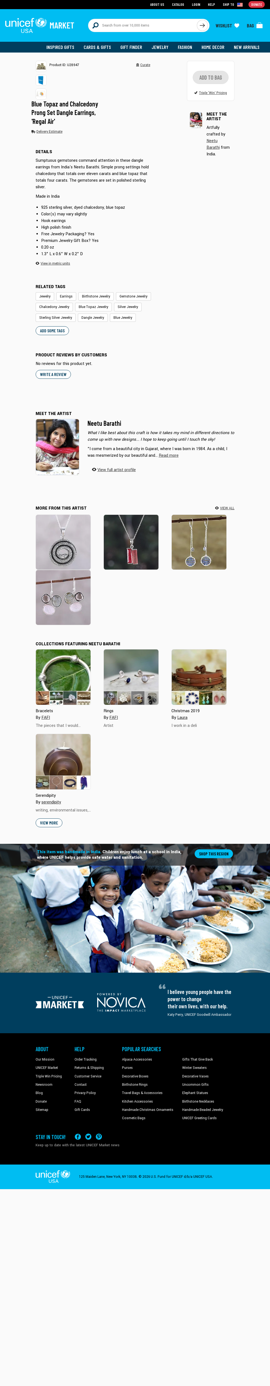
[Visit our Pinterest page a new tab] (99, 1137)
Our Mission (45, 1059)
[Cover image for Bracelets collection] (63, 677)
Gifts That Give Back (197, 1059)
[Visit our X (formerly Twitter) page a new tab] (88, 1137)
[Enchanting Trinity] (63, 597)
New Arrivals (247, 47)
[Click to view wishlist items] (227, 25)
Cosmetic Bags (133, 1118)
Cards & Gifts (97, 47)
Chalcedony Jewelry (54, 306)
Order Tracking (86, 1059)
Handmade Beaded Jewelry (202, 1109)
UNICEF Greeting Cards (199, 1118)
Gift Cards (82, 1109)
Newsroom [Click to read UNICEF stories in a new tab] (44, 1084)
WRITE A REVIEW (53, 374)
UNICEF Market (47, 1067)
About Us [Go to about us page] (157, 4)
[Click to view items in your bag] (255, 25)
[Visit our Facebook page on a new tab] (78, 1137)
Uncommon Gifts (195, 1084)
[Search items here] (142, 25)
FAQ (78, 1101)
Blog (39, 1092)
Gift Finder (131, 47)
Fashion (185, 47)
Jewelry (160, 47)
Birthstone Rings (135, 1084)
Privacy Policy (85, 1092)
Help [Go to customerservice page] (211, 4)
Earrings (66, 296)
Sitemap (42, 1109)
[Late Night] (199, 542)
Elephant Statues (195, 1092)
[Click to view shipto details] (233, 4)
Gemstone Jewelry (133, 296)
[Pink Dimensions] (131, 542)
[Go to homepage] (39, 25)
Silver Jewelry (128, 306)
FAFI (45, 718)
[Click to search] (202, 25)
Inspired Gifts (60, 47)
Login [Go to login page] (196, 4)
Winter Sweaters (194, 1067)
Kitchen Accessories (137, 1101)
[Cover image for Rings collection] (131, 677)
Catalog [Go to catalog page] (178, 4)
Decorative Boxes (135, 1076)
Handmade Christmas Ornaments (147, 1109)
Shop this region (214, 853)
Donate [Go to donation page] (256, 4)
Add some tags (52, 330)
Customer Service (88, 1076)
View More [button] (49, 822)
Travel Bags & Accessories (142, 1092)
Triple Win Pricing (49, 1076)
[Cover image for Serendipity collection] (63, 762)
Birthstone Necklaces (198, 1101)
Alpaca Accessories (137, 1059)
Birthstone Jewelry (96, 296)
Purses (127, 1067)
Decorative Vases (195, 1076)
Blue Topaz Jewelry (93, 306)
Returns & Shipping (89, 1067)
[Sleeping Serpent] (63, 542)
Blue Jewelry (122, 317)
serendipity (51, 802)
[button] (41, 66)
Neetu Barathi (104, 423)
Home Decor (213, 47)
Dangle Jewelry (92, 317)
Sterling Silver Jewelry (55, 317)
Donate (41, 1101)
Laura (182, 718)
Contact (81, 1084)
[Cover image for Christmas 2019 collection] (199, 677)
